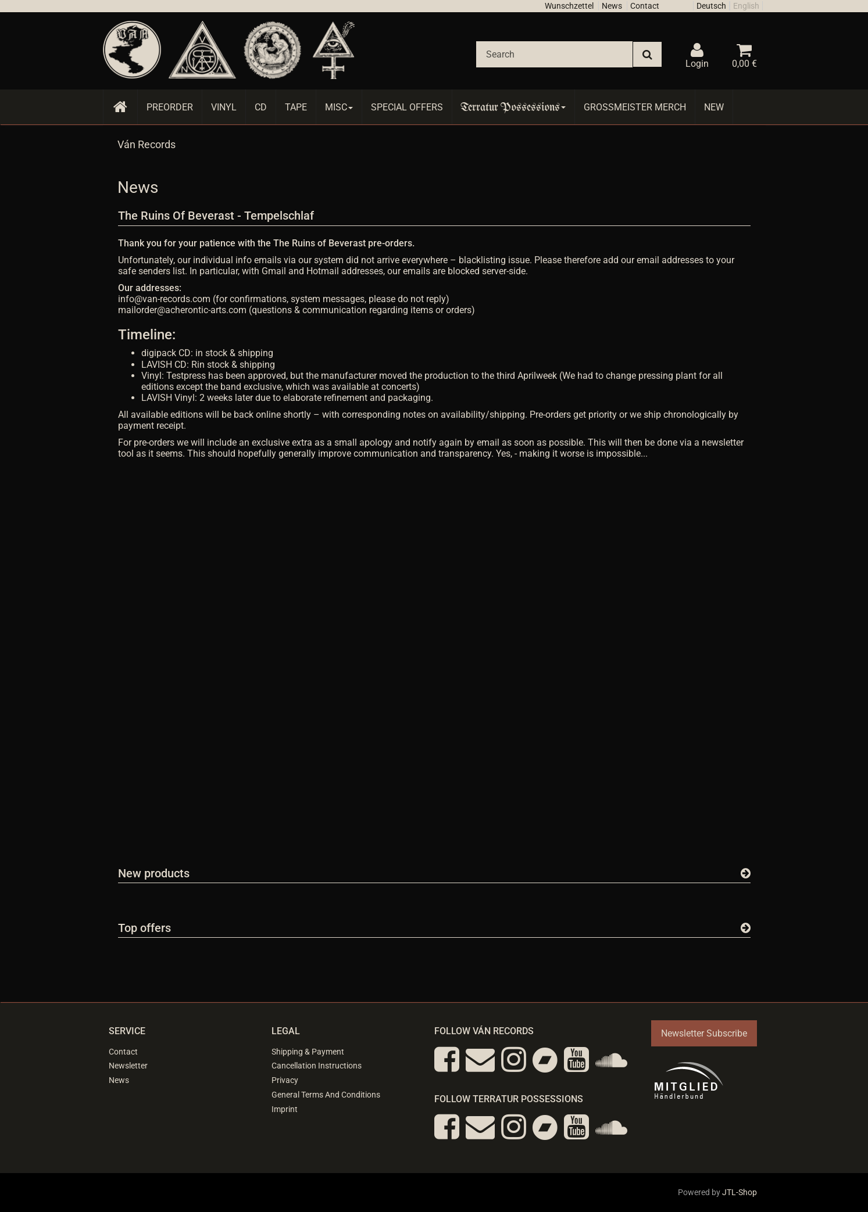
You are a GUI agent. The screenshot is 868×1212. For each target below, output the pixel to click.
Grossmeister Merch (635, 107)
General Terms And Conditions (326, 1094)
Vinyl (224, 107)
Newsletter (128, 1065)
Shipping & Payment (308, 1051)
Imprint (285, 1109)
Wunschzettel (569, 5)
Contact (644, 5)
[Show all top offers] (746, 927)
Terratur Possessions (513, 107)
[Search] (554, 54)
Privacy (285, 1080)
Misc (339, 107)
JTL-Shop (739, 1192)
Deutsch (711, 5)
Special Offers (407, 107)
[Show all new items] (746, 873)
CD (261, 107)
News (612, 5)
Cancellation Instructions (317, 1065)
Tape (296, 107)
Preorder (170, 107)
